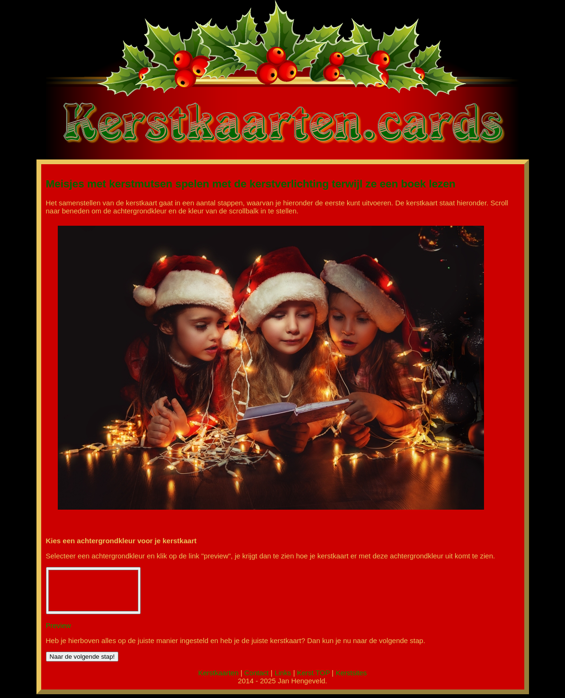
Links (283, 673)
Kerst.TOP (313, 673)
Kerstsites (351, 673)
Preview (58, 625)
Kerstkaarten (218, 673)
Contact (256, 673)
